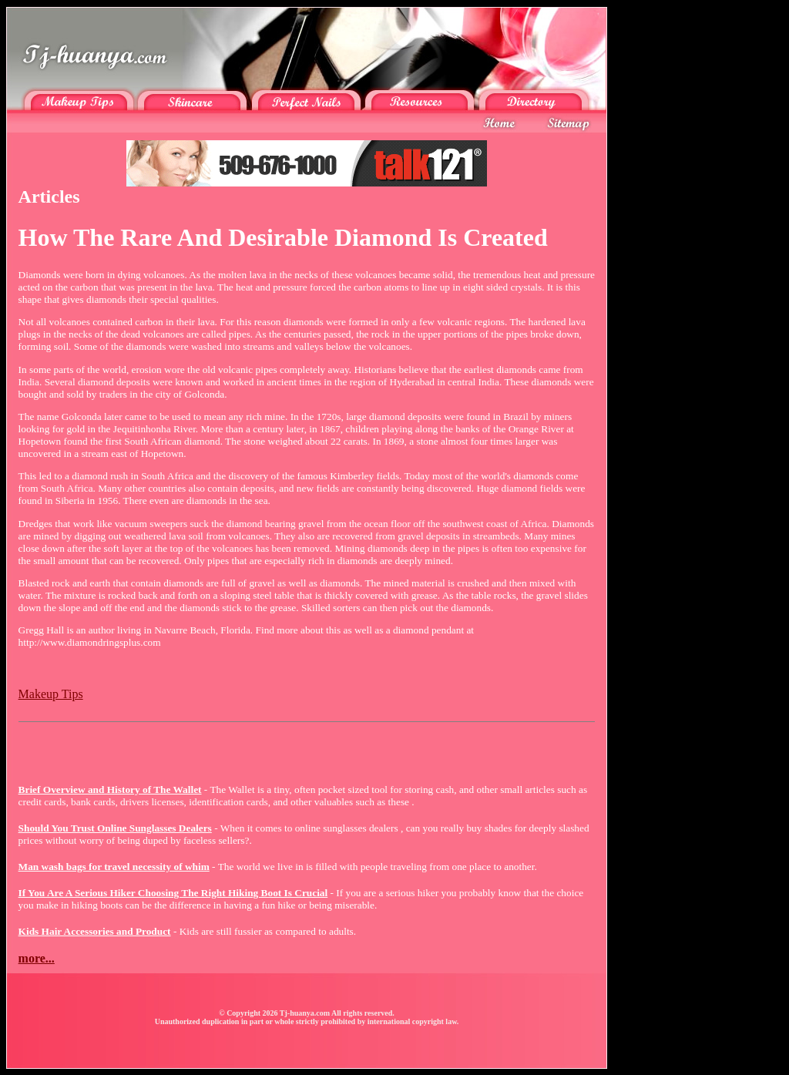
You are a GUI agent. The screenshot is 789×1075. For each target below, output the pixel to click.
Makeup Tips (50, 693)
